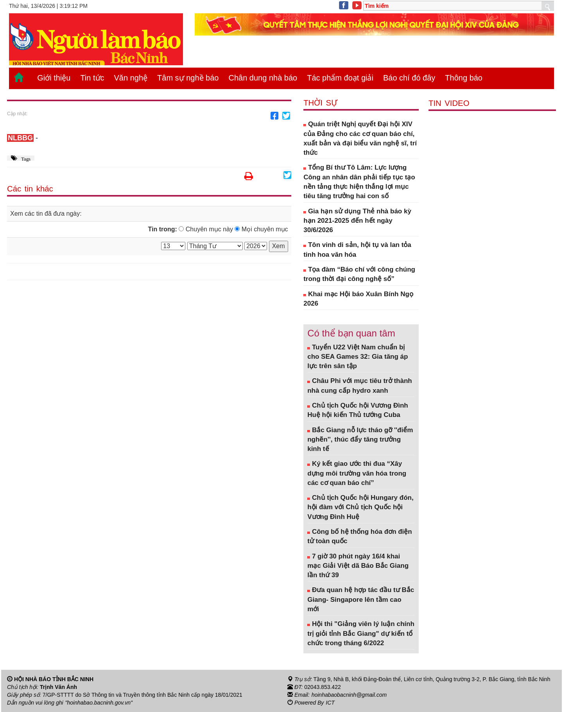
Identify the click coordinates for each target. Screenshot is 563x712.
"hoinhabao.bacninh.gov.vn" (99, 702)
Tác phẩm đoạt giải (340, 77)
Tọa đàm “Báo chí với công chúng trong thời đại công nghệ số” (359, 274)
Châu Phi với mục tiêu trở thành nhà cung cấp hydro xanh (359, 385)
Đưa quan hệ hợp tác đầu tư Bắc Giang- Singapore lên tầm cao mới (360, 599)
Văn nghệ (131, 77)
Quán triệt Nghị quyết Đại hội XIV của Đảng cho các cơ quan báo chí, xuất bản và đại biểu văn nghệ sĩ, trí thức (360, 138)
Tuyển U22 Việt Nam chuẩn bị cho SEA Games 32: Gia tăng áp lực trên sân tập (357, 356)
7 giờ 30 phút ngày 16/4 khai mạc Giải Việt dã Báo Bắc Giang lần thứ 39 (358, 566)
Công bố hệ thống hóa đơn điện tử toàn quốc (359, 536)
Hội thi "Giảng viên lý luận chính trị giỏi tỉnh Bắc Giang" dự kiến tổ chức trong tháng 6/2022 (360, 633)
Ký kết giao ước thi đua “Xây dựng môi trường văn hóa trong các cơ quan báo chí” (356, 473)
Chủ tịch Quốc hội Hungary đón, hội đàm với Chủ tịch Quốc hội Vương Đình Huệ (360, 507)
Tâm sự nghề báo (188, 77)
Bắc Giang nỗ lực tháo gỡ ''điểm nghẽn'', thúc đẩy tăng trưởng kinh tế (360, 439)
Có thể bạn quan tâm (351, 333)
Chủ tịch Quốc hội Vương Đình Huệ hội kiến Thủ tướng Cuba (357, 410)
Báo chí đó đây (409, 77)
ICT (330, 702)
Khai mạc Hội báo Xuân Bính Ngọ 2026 (358, 298)
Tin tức (92, 77)
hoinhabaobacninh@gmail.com (349, 695)
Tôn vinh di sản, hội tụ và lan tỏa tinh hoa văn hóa (357, 249)
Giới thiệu (53, 77)
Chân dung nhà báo (262, 77)
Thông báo (463, 77)
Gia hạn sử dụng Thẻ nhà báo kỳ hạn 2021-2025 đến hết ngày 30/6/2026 (357, 221)
